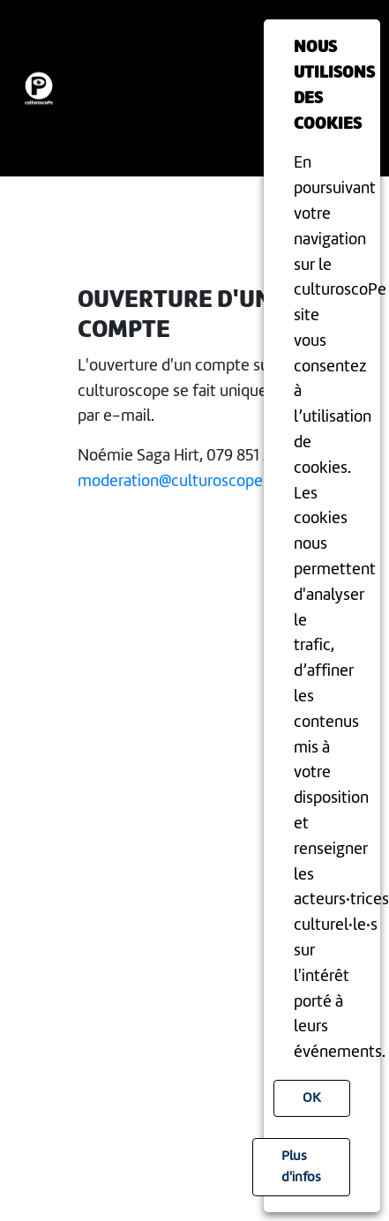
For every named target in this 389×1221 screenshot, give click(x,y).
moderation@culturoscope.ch (180, 482)
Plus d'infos (301, 1167)
